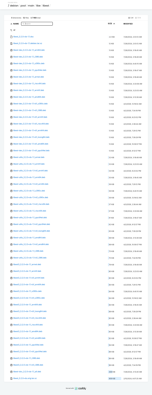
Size (112, 23)
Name (16, 24)
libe (38, 5)
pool (23, 5)
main (31, 5)
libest (46, 5)
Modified (128, 24)
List (130, 18)
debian (14, 5)
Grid (138, 18)
